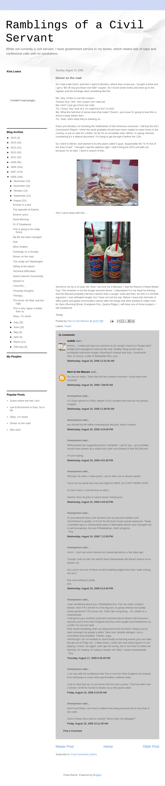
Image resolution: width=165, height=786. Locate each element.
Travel (67, 326)
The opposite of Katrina (26, 209)
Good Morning (21, 219)
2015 (14, 137)
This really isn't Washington (28, 261)
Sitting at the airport (24, 266)
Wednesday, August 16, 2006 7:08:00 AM (90, 384)
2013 (14, 147)
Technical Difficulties (24, 271)
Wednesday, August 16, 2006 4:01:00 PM (90, 460)
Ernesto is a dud (22, 204)
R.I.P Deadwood (22, 224)
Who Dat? (15, 429)
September (20, 195)
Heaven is (18, 281)
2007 (14, 171)
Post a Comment (72, 730)
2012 (14, 152)
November (20, 185)
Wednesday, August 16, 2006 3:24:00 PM (90, 429)
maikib (71, 340)
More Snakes (20, 246)
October (18, 190)
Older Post (151, 746)
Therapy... (18, 295)
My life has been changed (27, 237)
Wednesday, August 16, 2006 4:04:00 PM (90, 502)
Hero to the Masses (78, 371)
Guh (15, 241)
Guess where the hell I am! (25, 400)
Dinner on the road (23, 256)
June (17, 327)
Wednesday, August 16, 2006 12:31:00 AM (90, 360)
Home (108, 746)
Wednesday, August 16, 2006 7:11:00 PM (90, 536)
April (16, 337)
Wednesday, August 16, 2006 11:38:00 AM (90, 408)
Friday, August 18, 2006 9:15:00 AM (87, 692)
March (17, 341)
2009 (14, 162)
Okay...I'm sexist (22, 316)
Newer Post (65, 746)
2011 (14, 157)
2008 (14, 167)
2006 (14, 176)
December (20, 181)
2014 (14, 142)
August (18, 200)
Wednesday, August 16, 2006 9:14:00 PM (90, 588)
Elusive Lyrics (20, 214)
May (16, 332)
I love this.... (19, 285)
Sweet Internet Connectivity (28, 276)
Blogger (97, 774)
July (16, 322)
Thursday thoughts (23, 290)
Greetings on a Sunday (25, 251)
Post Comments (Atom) (84, 754)
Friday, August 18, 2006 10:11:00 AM (87, 723)
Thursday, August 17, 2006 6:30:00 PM (88, 658)
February (19, 346)
